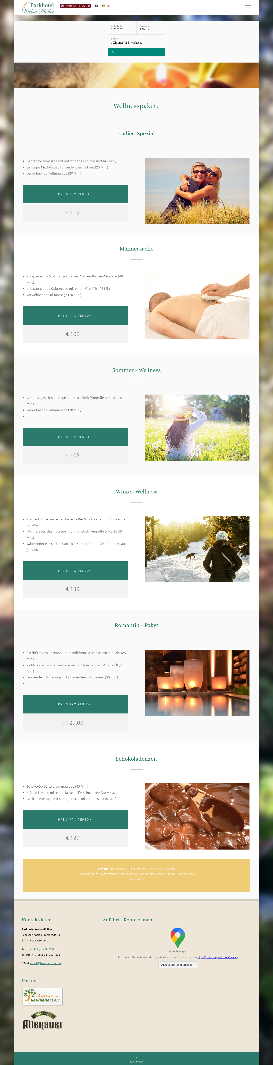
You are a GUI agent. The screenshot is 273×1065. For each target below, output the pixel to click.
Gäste (114, 40)
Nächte (144, 26)
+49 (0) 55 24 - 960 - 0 (44, 950)
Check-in (116, 26)
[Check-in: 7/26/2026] (122, 29)
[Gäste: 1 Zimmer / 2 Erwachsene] (136, 42)
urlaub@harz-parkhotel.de (45, 965)
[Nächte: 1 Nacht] (151, 29)
